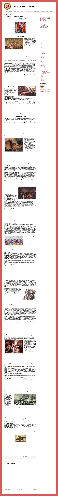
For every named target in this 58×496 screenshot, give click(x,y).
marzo (42, 65)
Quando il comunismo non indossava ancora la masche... (46, 73)
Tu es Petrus (42, 24)
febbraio (42, 66)
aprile (42, 64)
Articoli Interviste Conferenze (44, 17)
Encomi (10, 11)
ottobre (42, 56)
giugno (42, 61)
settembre (43, 57)
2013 (41, 51)
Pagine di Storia (42, 20)
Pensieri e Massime (28, 11)
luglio (42, 60)
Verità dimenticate (43, 27)
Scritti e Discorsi (36, 11)
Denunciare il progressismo (44, 18)
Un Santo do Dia (42, 25)
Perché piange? (42, 21)
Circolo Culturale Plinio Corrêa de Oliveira (46, 90)
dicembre (42, 53)
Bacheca (51, 11)
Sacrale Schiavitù (20, 11)
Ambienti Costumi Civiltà (44, 16)
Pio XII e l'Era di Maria (44, 71)
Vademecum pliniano (43, 26)
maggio (42, 62)
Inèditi (15, 11)
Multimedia (43, 11)
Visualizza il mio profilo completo (44, 91)
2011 (41, 76)
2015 (41, 48)
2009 (41, 79)
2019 (41, 43)
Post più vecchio (33, 489)
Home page (20, 489)
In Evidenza (42, 19)
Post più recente (7, 489)
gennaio (42, 75)
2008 (41, 80)
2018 (41, 44)
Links (47, 11)
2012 (41, 52)
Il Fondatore (6, 11)
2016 (41, 47)
